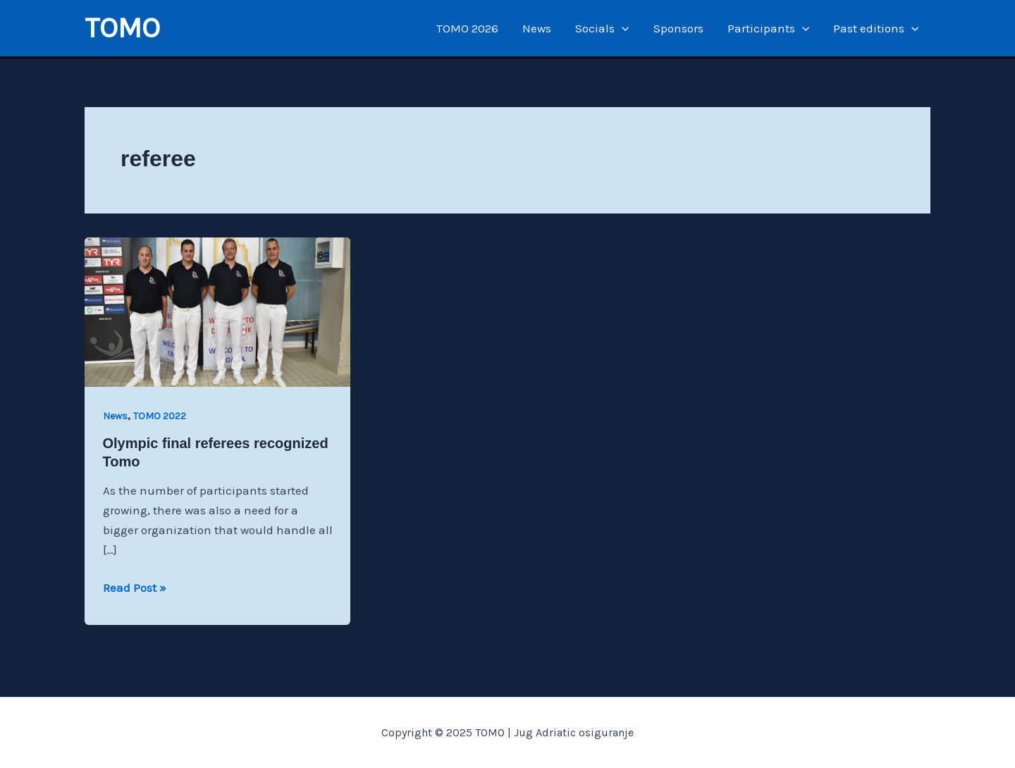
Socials (602, 28)
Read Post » (134, 587)
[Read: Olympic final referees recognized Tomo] (217, 311)
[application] (622, 28)
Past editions (875, 28)
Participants (768, 28)
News (536, 28)
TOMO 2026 (467, 28)
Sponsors (678, 28)
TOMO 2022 (159, 416)
